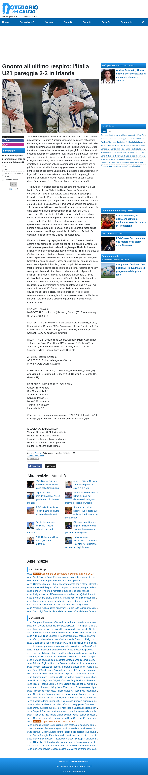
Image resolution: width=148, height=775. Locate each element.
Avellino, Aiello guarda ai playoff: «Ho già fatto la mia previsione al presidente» (72, 608)
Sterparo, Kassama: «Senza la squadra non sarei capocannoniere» (67, 622)
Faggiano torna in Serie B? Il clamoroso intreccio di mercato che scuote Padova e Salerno (78, 701)
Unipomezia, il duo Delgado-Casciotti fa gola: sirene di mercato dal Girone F (71, 680)
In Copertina (108, 65)
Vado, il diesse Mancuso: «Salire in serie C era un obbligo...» (63, 639)
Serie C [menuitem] (87, 22)
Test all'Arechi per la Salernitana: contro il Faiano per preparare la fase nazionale (73, 670)
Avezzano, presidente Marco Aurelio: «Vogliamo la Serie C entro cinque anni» (72, 646)
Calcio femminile (111, 210)
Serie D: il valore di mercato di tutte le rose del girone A (61, 604)
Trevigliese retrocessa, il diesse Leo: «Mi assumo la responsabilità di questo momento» (77, 691)
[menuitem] (143, 22)
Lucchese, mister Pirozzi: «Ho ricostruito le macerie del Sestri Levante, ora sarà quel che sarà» (81, 629)
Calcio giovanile (110, 256)
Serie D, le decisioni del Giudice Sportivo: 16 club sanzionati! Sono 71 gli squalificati (75, 673)
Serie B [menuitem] (68, 22)
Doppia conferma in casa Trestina (54, 721)
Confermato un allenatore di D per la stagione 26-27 (63, 574)
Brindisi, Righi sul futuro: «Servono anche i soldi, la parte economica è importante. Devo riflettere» (82, 663)
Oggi (104, 131)
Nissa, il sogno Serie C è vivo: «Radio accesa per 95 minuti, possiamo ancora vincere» (77, 684)
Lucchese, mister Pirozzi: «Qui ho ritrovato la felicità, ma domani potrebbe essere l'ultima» (78, 697)
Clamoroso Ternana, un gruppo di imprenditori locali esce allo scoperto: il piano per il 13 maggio (81, 728)
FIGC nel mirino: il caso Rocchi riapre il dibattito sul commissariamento (47, 510)
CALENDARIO (62, 766)
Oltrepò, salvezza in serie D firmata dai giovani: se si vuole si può (66, 667)
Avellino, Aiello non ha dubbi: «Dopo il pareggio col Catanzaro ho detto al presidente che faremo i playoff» (86, 704)
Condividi (35, 466)
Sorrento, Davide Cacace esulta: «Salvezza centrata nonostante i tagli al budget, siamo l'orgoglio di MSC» (86, 749)
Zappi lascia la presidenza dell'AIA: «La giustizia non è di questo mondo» (70, 643)
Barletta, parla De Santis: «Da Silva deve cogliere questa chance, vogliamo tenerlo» (75, 677)
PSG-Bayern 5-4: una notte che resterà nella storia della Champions (47, 484)
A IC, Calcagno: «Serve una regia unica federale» (47, 540)
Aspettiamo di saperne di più (14, 174)
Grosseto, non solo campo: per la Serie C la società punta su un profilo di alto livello (75, 718)
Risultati (13, 189)
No (6, 169)
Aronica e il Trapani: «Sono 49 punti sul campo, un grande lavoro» (66, 587)
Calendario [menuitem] (126, 22)
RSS (90, 766)
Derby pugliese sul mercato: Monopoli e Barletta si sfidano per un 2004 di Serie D (74, 708)
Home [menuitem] (5, 22)
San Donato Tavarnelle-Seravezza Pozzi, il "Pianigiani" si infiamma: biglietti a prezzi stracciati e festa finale (87, 625)
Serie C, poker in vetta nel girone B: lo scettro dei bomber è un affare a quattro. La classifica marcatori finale (87, 745)
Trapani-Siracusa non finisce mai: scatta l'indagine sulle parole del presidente (72, 711)
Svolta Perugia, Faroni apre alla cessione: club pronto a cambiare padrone (70, 735)
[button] (13, 184)
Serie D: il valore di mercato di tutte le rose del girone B (61, 591)
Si (6, 166)
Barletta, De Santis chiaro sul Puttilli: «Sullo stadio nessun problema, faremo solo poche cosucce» (82, 598)
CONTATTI (73, 766)
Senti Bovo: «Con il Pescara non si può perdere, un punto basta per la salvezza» (74, 577)
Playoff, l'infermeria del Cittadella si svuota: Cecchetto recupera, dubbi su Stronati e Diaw (78, 656)
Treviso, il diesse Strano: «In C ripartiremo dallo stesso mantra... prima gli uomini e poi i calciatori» (82, 653)
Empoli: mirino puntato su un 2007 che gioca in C (58, 580)
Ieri (109, 131)
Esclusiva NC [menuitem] (27, 22)
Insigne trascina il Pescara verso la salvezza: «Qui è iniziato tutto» (66, 594)
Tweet (50, 466)
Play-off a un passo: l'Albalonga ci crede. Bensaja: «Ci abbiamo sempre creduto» (74, 738)
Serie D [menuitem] (106, 22)
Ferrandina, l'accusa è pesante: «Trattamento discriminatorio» (64, 660)
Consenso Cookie (67, 761)
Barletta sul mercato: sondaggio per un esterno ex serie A (62, 601)
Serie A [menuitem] (49, 22)
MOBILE (83, 766)
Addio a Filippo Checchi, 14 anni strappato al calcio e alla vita (85, 484)
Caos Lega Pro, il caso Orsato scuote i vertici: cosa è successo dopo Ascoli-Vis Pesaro (77, 715)
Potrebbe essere (11, 180)
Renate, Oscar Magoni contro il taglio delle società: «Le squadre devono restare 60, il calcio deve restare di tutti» (90, 732)
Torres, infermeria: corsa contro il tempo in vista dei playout (62, 649)
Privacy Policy (82, 761)
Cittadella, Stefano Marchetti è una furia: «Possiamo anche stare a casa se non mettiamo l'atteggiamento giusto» (90, 742)
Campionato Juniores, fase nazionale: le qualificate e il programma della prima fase (75, 694)
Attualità (38, 453)
